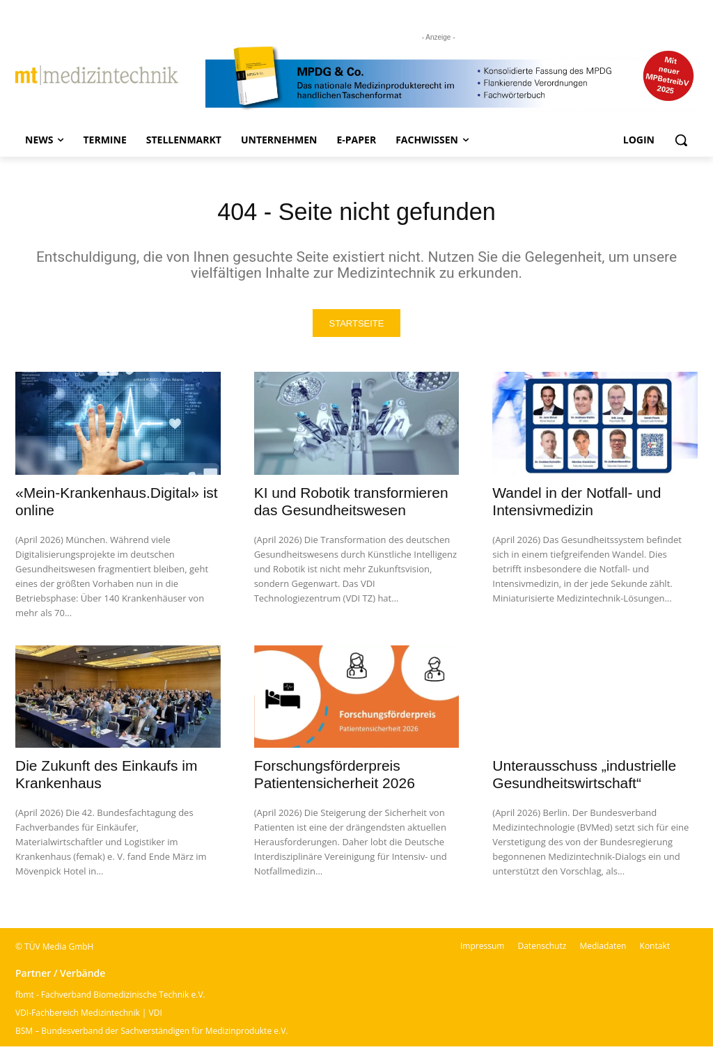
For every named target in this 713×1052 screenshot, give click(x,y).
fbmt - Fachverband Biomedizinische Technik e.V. (110, 1000)
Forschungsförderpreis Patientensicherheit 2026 (334, 779)
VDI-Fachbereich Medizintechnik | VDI (88, 1018)
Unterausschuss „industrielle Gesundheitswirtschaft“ (584, 779)
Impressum (482, 951)
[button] (681, 140)
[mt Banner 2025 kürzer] (451, 78)
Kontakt (655, 951)
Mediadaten (602, 951)
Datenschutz (541, 951)
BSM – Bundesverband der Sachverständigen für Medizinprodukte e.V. (151, 1036)
